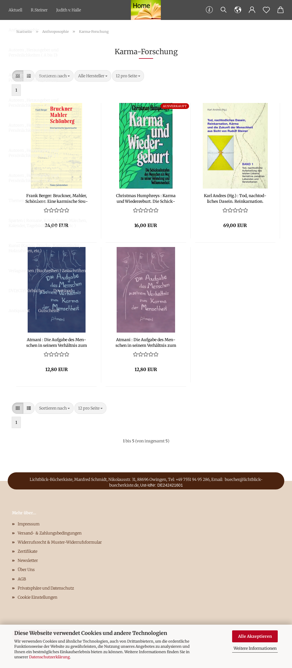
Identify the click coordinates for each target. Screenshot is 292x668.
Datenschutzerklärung (49, 657)
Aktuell (15, 10)
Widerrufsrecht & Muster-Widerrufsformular (60, 542)
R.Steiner (39, 10)
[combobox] (128, 76)
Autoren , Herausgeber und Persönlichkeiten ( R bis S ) (33, 153)
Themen (17, 200)
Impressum (29, 524)
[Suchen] (223, 10)
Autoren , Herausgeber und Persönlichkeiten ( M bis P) (34, 128)
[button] (238, 10)
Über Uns (26, 569)
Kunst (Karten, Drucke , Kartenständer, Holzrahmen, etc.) (44, 248)
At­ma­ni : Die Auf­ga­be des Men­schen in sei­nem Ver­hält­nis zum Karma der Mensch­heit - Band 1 (56, 342)
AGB (22, 579)
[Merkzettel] (266, 10)
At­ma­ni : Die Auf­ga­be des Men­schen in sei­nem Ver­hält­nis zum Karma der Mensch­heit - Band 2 (145, 342)
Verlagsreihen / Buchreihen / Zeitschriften (47, 270)
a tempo (40, 200)
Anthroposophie (24, 30)
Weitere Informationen (255, 648)
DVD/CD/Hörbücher (27, 290)
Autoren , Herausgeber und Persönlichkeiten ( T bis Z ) (34, 178)
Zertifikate (27, 551)
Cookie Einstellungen (37, 597)
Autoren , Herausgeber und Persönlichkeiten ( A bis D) (33, 52)
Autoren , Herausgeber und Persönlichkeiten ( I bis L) (33, 103)
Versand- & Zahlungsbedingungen (50, 533)
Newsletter (28, 560)
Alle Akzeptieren (255, 636)
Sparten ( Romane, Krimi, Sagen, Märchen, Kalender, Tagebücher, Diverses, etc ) (48, 223)
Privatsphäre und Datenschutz (46, 588)
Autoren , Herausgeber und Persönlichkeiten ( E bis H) (33, 77)
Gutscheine (48, 310)
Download (62, 290)
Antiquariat (19, 310)
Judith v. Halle (68, 10)
